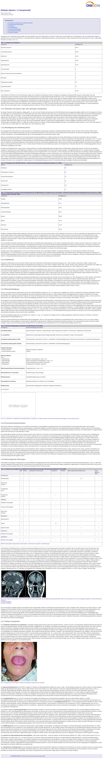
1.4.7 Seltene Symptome (12, 32)
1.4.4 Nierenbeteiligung (12, 27)
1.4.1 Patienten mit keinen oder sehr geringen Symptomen (20, 22)
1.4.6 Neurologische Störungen (14, 30)
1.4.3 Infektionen (11, 25)
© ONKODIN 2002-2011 (16, 756)
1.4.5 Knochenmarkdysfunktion (14, 29)
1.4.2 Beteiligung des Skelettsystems (15, 24)
